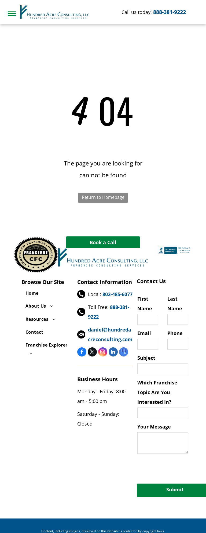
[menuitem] (47, 293)
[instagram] (102, 352)
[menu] (12, 13)
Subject (146, 358)
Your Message (154, 426)
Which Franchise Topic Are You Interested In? (157, 392)
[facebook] (81, 352)
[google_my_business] (123, 352)
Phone (175, 333)
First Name (144, 304)
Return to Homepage (103, 197)
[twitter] (92, 352)
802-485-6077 (117, 294)
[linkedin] (113, 352)
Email (144, 333)
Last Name (174, 304)
